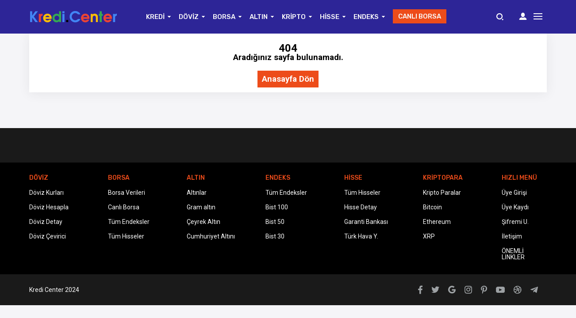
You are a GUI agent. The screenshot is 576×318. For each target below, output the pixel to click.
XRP (429, 236)
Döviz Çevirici (47, 236)
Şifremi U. (515, 222)
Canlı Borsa (123, 207)
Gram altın (201, 207)
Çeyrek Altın (203, 222)
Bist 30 (274, 236)
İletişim (512, 236)
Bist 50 (274, 222)
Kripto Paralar (442, 192)
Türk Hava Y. (361, 236)
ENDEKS (366, 17)
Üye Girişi (514, 192)
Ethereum (437, 222)
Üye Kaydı (515, 207)
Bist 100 (276, 207)
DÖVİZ (189, 17)
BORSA (224, 17)
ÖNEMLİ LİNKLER (513, 254)
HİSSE (329, 17)
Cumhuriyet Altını (211, 236)
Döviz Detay (45, 222)
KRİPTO (294, 17)
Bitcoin (432, 207)
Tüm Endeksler (129, 222)
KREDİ (155, 17)
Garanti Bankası (366, 222)
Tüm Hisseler (126, 236)
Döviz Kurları (46, 192)
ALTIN (259, 17)
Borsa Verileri (126, 192)
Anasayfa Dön (288, 79)
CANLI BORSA (419, 16)
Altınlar (197, 192)
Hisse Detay (360, 207)
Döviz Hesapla (49, 207)
